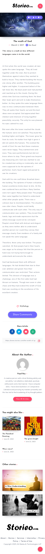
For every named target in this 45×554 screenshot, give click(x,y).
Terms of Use (26, 541)
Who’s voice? (7, 449)
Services (20, 538)
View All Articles (22, 399)
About (3, 538)
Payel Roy (21, 374)
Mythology (24, 306)
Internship (31, 538)
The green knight (31, 439)
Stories (11, 538)
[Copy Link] (22, 340)
